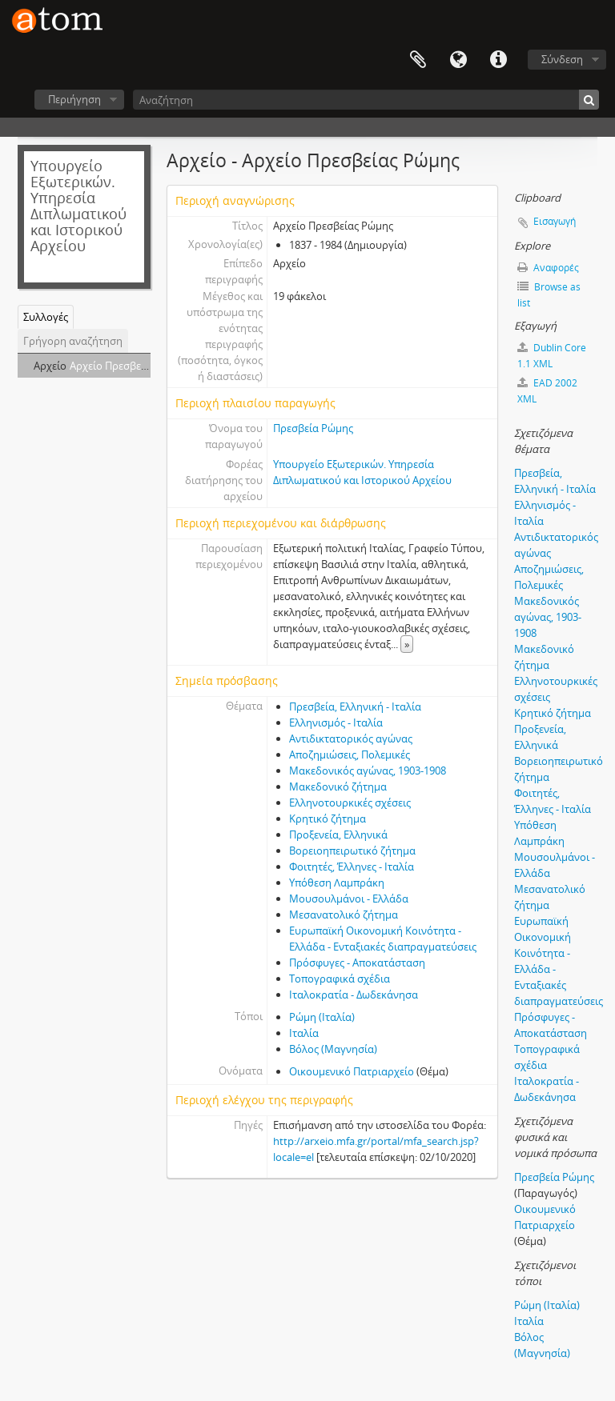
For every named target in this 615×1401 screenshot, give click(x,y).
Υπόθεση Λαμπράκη (336, 882)
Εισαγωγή (554, 221)
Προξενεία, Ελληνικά (338, 834)
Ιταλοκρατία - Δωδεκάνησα (353, 994)
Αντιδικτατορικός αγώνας (350, 738)
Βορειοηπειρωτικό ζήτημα (352, 850)
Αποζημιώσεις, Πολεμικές (349, 754)
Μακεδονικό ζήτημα (338, 786)
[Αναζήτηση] (366, 100)
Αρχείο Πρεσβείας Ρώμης (130, 365)
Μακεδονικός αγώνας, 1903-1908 (367, 770)
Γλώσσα (458, 60)
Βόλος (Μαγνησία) (333, 1049)
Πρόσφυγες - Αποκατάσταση (357, 962)
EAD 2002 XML (547, 391)
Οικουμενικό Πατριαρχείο (351, 1071)
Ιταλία (304, 1033)
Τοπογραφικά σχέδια (339, 978)
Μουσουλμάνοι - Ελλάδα (348, 898)
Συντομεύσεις (498, 60)
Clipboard (418, 60)
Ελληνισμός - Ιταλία (336, 722)
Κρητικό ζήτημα (327, 818)
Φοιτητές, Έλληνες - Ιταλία (351, 866)
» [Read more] (406, 644)
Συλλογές (45, 317)
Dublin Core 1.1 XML (551, 355)
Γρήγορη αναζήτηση (73, 341)
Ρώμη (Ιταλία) (322, 1017)
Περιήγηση (74, 99)
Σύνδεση (562, 59)
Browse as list (549, 295)
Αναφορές (548, 267)
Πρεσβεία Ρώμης (313, 428)
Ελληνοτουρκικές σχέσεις (350, 802)
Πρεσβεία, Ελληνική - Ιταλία (355, 706)
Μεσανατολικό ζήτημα (343, 914)
